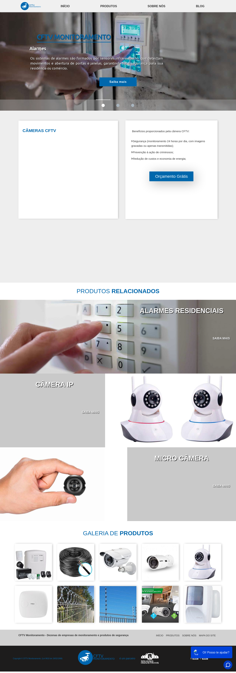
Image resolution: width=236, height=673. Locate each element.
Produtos (108, 6)
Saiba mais (118, 81)
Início (65, 6)
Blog (200, 6)
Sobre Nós (156, 6)
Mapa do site (207, 637)
